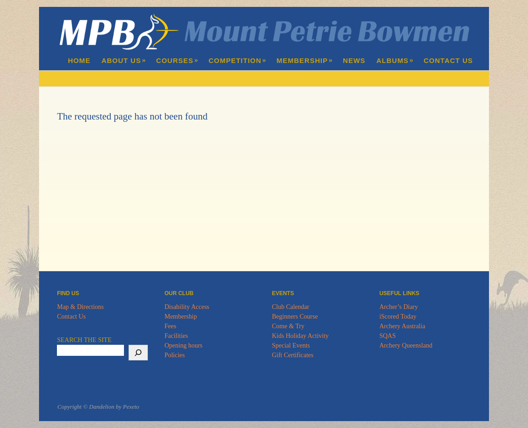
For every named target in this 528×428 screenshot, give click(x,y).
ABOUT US (123, 60)
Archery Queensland (405, 345)
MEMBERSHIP (304, 60)
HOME (79, 60)
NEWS (354, 60)
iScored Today (397, 316)
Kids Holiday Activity (300, 335)
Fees (170, 326)
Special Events (291, 345)
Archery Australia (402, 326)
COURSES (177, 60)
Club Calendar (290, 306)
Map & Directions (80, 306)
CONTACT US (448, 60)
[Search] (138, 352)
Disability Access (186, 306)
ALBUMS (395, 60)
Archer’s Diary (398, 306)
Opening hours (183, 345)
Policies (174, 355)
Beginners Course (295, 316)
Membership (180, 316)
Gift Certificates (293, 355)
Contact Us (71, 316)
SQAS (387, 335)
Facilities (176, 335)
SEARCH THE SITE (84, 340)
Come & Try (288, 326)
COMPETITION (237, 60)
